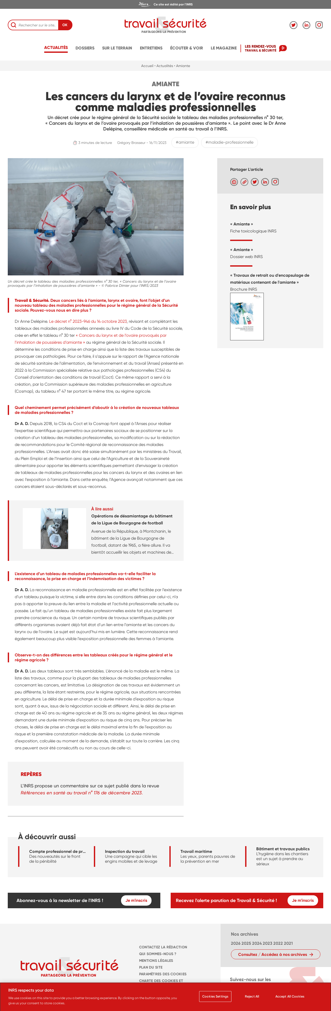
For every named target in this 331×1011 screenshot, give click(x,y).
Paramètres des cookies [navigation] (162, 974)
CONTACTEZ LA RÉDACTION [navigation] (163, 947)
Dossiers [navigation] (85, 48)
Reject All (252, 999)
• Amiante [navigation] (182, 66)
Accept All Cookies (289, 999)
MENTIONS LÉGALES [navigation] (156, 960)
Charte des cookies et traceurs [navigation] (161, 984)
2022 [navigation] (278, 943)
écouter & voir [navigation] (186, 48)
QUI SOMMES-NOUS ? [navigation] (158, 954)
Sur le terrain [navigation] (117, 48)
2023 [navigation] (267, 943)
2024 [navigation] (257, 943)
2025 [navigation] (246, 943)
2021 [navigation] (288, 943)
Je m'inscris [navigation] (136, 900)
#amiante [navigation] (185, 142)
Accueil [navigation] (147, 66)
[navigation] (165, 4)
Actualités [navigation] (56, 47)
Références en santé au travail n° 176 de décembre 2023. (82, 792)
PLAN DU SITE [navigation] (150, 967)
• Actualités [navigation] (163, 66)
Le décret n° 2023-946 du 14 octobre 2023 (88, 321)
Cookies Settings (215, 999)
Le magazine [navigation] (224, 48)
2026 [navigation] (235, 943)
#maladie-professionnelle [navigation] (229, 142)
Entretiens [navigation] (151, 48)
